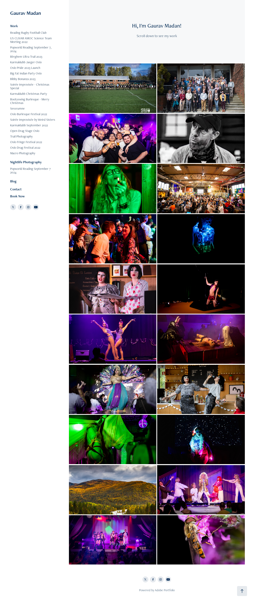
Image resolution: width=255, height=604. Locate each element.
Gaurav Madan (25, 13)
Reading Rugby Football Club (28, 33)
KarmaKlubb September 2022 (29, 125)
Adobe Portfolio (165, 590)
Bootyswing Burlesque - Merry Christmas (29, 101)
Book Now (17, 196)
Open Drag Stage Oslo (24, 131)
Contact (16, 189)
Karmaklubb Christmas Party (28, 94)
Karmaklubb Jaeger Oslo (26, 62)
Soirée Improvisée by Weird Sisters (32, 120)
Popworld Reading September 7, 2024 (30, 49)
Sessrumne (17, 108)
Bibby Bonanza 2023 (22, 79)
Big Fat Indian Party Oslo (26, 73)
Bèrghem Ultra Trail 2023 (26, 56)
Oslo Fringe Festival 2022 (26, 142)
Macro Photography (22, 153)
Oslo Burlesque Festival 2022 (28, 114)
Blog (13, 181)
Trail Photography (21, 136)
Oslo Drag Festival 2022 (25, 147)
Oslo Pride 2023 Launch (25, 68)
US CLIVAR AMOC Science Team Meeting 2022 (31, 40)
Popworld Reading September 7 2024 (30, 170)
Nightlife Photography (26, 162)
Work (14, 26)
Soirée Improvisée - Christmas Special (29, 86)
